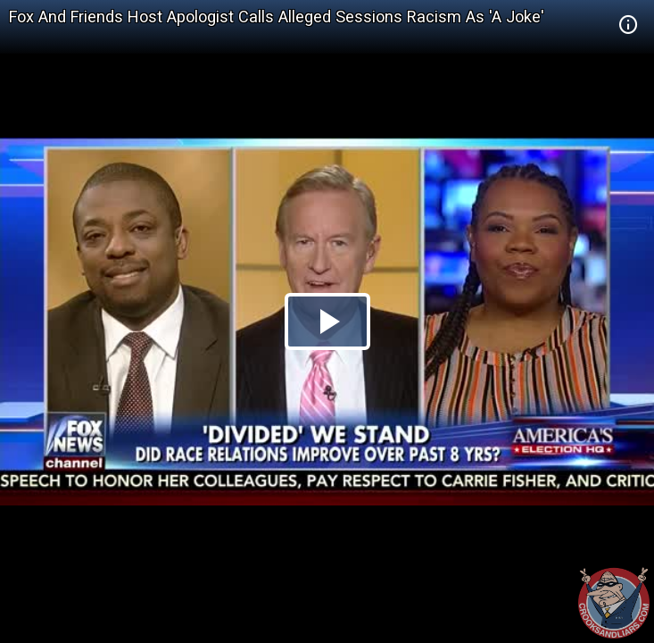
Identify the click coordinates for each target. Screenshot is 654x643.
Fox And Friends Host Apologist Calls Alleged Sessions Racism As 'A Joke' (276, 16)
